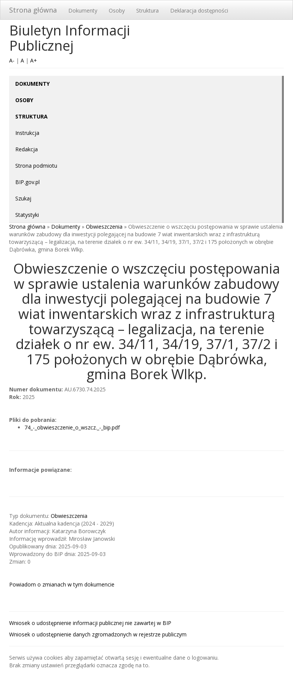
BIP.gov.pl (27, 182)
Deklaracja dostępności (199, 10)
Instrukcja (27, 132)
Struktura (147, 10)
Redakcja (26, 149)
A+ (33, 60)
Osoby (117, 10)
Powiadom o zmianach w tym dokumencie (61, 584)
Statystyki (27, 214)
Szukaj (23, 198)
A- (11, 60)
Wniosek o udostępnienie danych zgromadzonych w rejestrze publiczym (98, 634)
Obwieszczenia (104, 226)
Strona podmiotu (36, 165)
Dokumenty (82, 10)
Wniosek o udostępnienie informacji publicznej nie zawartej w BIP (90, 623)
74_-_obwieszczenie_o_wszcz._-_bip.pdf (72, 427)
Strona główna (33, 9)
